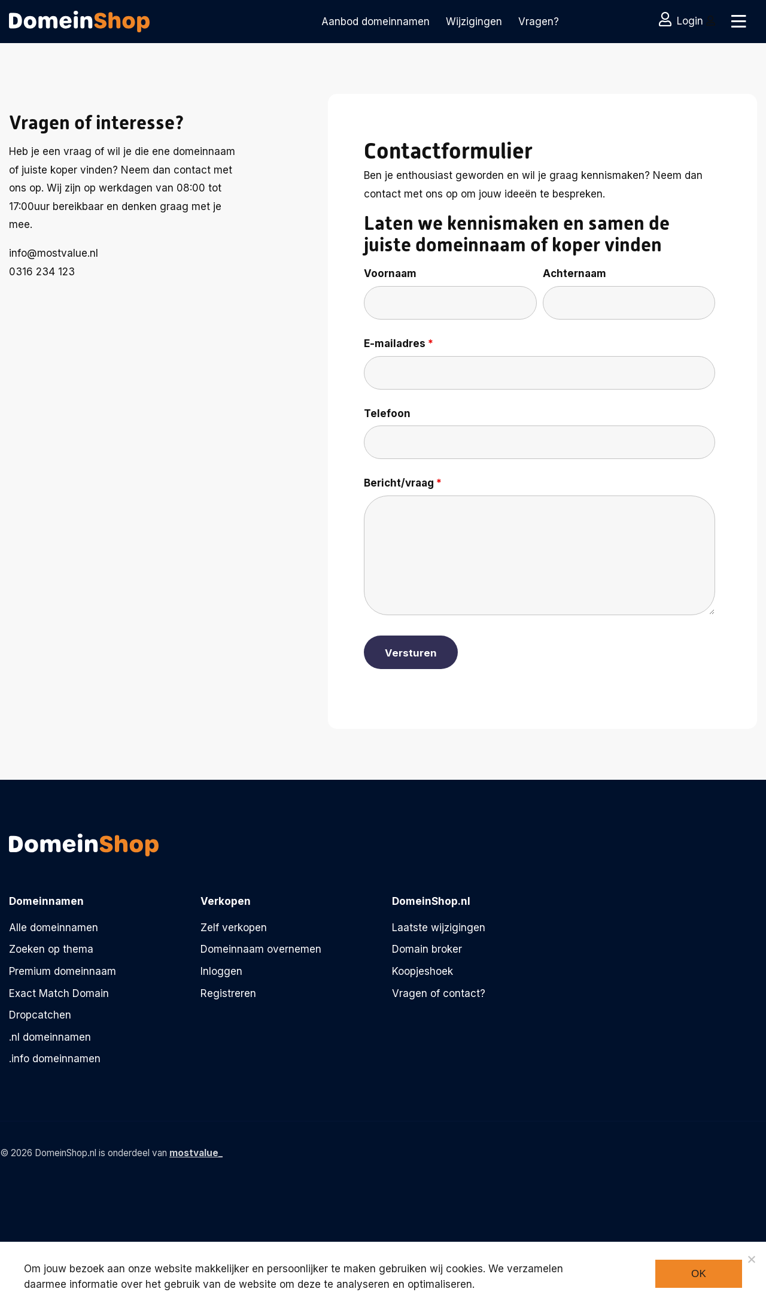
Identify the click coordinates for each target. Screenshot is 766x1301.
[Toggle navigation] (737, 21)
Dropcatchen (40, 1015)
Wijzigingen (474, 22)
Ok (698, 1273)
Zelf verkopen (233, 928)
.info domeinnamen (55, 1059)
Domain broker (427, 949)
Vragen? (538, 22)
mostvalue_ (196, 1153)
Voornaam (390, 273)
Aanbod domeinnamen (375, 22)
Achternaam (574, 273)
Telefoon (387, 414)
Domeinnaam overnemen (260, 949)
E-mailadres (398, 343)
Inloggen (221, 971)
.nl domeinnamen (50, 1037)
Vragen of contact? (438, 993)
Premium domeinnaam (62, 971)
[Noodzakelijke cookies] (751, 1259)
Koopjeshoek (422, 971)
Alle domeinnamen (53, 928)
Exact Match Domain (59, 993)
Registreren (228, 993)
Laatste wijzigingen (438, 928)
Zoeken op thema (51, 949)
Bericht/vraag (403, 483)
